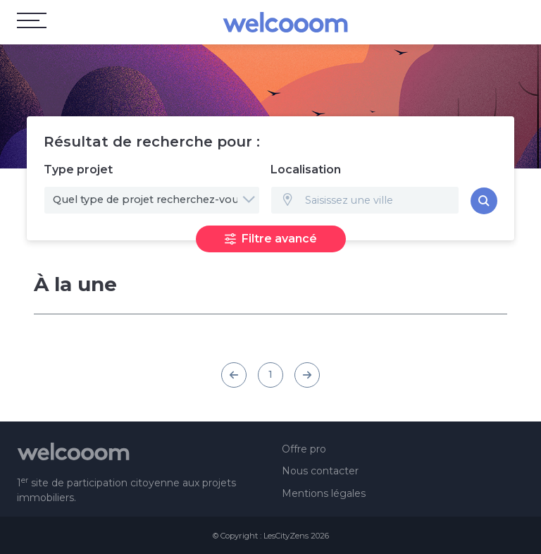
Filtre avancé (271, 238)
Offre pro (304, 449)
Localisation (305, 169)
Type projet (78, 169)
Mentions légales (324, 493)
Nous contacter (320, 470)
